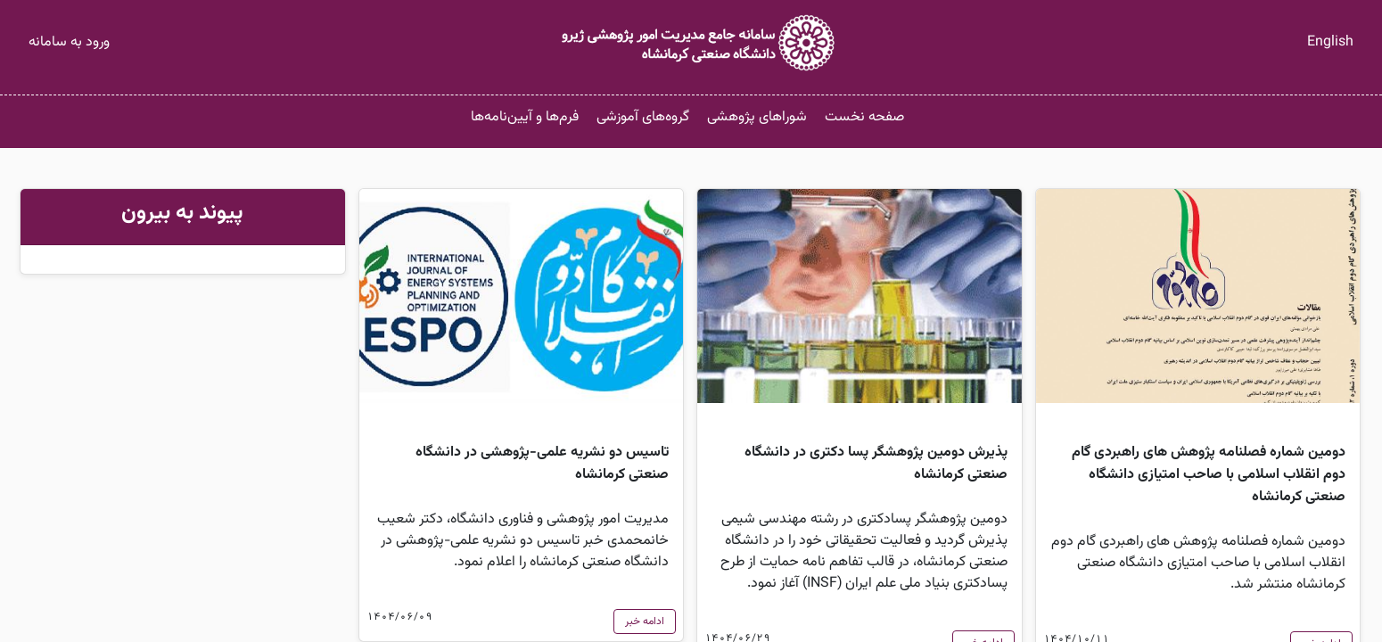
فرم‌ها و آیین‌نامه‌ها (525, 117)
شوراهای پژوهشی (757, 117)
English (1330, 42)
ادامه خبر (644, 621)
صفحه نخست (864, 117)
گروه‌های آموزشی (642, 117)
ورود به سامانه (69, 42)
